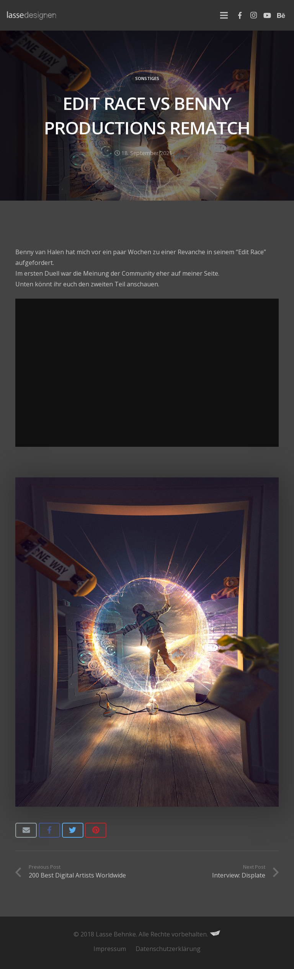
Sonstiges (147, 78)
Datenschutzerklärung (168, 949)
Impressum (109, 949)
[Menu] (224, 15)
